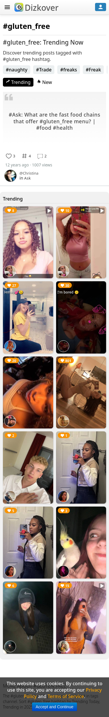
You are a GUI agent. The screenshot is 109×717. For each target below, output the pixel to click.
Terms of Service (66, 696)
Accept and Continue (55, 706)
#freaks (68, 69)
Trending (18, 82)
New (44, 82)
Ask (27, 178)
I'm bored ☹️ (68, 292)
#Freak (93, 69)
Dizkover (36, 7)
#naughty (16, 69)
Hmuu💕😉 (13, 292)
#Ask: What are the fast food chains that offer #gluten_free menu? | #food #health (54, 121)
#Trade (43, 69)
